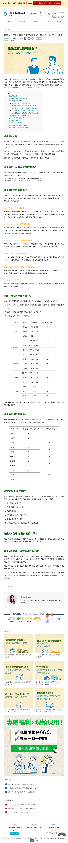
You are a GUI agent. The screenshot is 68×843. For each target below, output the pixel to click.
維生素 (58, 18)
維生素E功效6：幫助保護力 (20, 115)
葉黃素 (62, 16)
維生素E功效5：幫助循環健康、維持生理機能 (26, 113)
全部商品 (9, 22)
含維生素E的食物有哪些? (17, 118)
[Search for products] (28, 14)
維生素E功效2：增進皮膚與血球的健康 (24, 106)
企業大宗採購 (14, 834)
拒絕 (37, 840)
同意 (32, 840)
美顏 (62, 18)
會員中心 (45, 13)
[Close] (65, 2)
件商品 (41, 13)
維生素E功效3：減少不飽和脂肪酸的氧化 (24, 108)
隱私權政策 (61, 838)
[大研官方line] (49, 14)
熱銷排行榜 (22, 22)
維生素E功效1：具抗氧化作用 (21, 103)
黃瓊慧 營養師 (7, 38)
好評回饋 (46, 22)
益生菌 (55, 18)
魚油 (59, 16)
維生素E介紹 (13, 96)
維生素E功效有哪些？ (16, 101)
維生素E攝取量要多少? (16, 120)
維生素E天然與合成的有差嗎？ (18, 98)
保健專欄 (34, 22)
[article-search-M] (31, 29)
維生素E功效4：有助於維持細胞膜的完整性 (25, 111)
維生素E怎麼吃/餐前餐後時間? (18, 125)
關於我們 (58, 22)
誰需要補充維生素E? (15, 123)
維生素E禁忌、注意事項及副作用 (19, 128)
